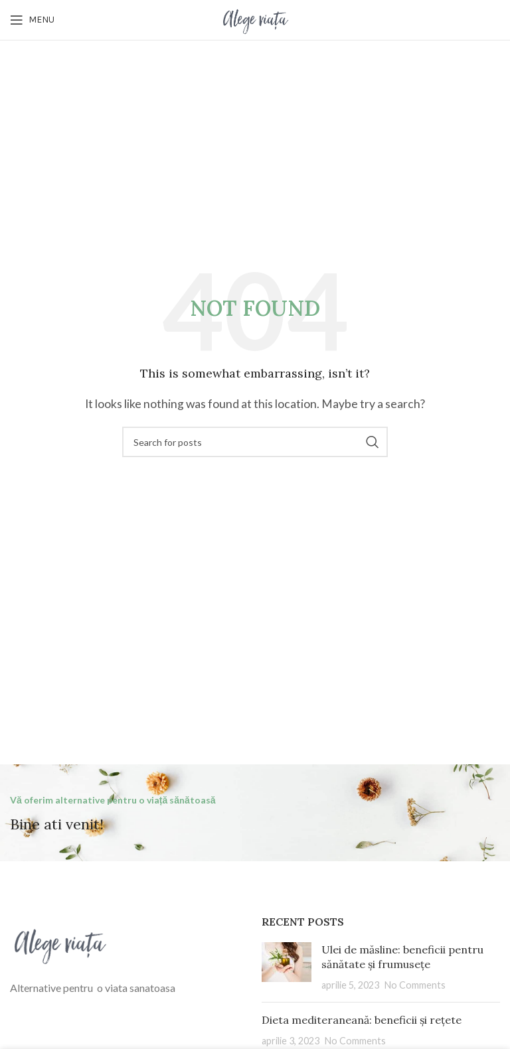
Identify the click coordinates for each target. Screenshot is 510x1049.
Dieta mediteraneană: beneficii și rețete (362, 1019)
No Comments (415, 985)
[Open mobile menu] (32, 20)
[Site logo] (255, 18)
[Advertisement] (255, 140)
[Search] (255, 442)
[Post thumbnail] (286, 967)
